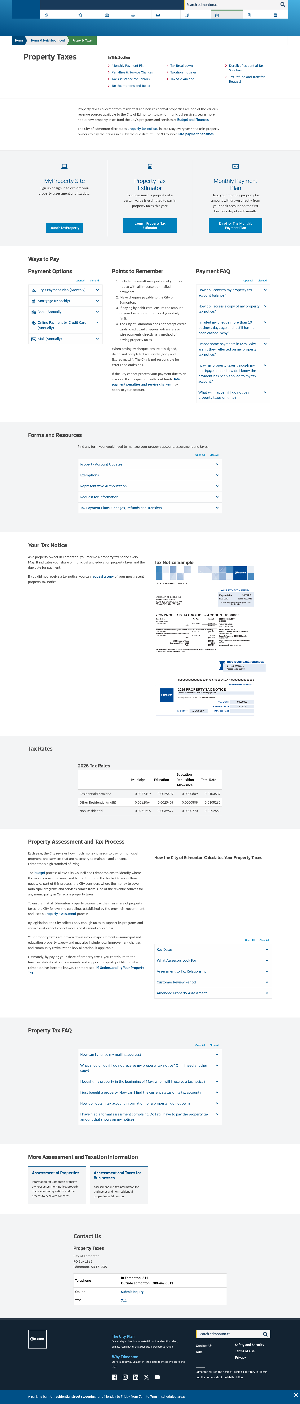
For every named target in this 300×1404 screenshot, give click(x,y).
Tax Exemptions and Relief (131, 85)
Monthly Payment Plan (129, 65)
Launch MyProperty (64, 228)
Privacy (240, 1357)
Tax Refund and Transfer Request (247, 79)
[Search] (231, 5)
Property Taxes (83, 40)
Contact (174, 4)
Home (19, 40)
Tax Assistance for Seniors (131, 79)
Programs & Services (254, 21)
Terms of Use (245, 1351)
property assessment (60, 914)
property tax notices (143, 128)
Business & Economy (111, 21)
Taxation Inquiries (183, 72)
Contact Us (204, 1346)
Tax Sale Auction (182, 79)
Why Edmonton (125, 1356)
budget (39, 873)
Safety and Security (249, 1345)
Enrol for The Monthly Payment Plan (235, 225)
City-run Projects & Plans (167, 21)
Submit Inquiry (132, 1292)
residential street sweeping (75, 1396)
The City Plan (123, 1336)
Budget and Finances (193, 119)
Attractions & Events (86, 21)
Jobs (161, 4)
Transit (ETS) (277, 21)
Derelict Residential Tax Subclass (246, 67)
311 (151, 4)
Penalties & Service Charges (132, 72)
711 (124, 1300)
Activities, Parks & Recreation (55, 21)
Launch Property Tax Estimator (150, 225)
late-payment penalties (196, 134)
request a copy (102, 576)
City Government (138, 21)
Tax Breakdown (181, 65)
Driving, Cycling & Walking (195, 21)
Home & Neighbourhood (224, 21)
